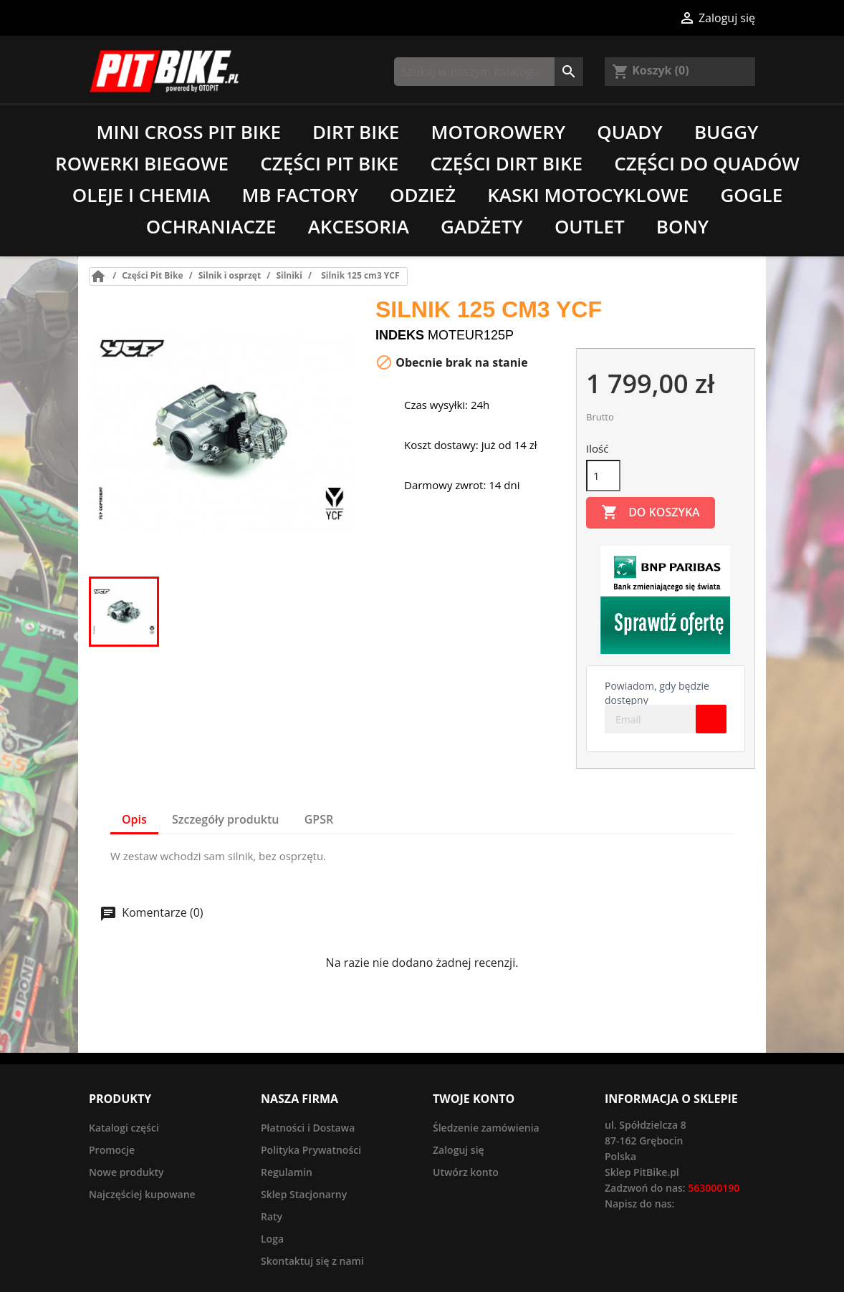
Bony (682, 226)
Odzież (423, 195)
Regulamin (286, 1172)
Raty (271, 1216)
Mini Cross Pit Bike (189, 132)
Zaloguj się (458, 1150)
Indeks (399, 335)
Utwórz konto (466, 1172)
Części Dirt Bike (506, 163)
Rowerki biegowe (142, 163)
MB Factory (299, 195)
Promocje (112, 1150)
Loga (272, 1238)
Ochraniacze (211, 226)
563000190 (713, 1188)
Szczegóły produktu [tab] (225, 819)
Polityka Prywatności (311, 1150)
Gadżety (482, 226)
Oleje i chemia (141, 195)
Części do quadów (707, 163)
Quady (629, 132)
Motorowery (498, 132)
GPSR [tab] (318, 819)
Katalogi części (124, 1127)
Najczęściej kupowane (142, 1194)
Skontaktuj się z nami (312, 1261)
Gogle (751, 195)
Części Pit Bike (329, 163)
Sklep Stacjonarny (304, 1194)
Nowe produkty (126, 1172)
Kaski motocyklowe (588, 195)
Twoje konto (473, 1099)
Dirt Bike (355, 132)
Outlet (590, 226)
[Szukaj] (488, 71)
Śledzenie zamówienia (486, 1127)
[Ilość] (603, 475)
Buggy (726, 132)
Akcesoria (358, 226)
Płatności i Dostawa (308, 1127)
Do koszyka (650, 512)
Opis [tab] (134, 819)
